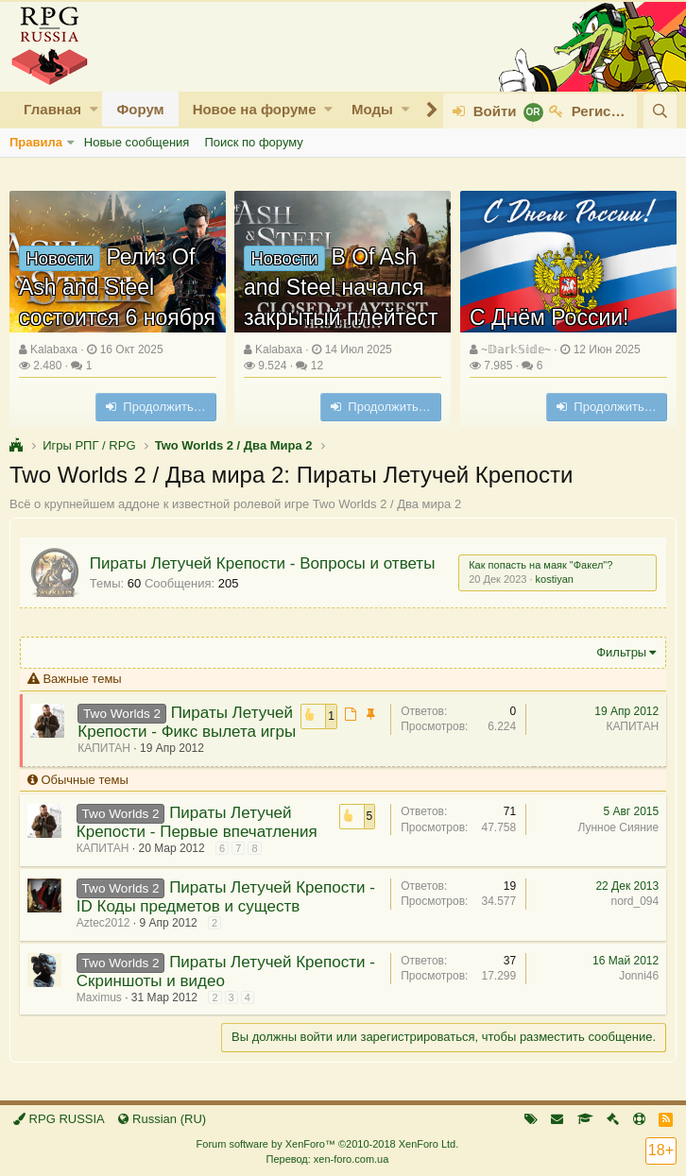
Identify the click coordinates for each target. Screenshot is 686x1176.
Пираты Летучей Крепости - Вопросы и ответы (263, 563)
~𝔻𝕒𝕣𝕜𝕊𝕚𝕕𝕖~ (516, 349)
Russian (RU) (162, 1119)
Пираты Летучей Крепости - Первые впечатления (197, 822)
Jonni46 (639, 975)
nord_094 (634, 901)
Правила (35, 142)
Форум (139, 109)
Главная (52, 109)
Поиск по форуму (253, 142)
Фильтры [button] (621, 652)
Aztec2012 (103, 922)
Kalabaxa (53, 349)
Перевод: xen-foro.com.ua (327, 1159)
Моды (372, 109)
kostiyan (554, 579)
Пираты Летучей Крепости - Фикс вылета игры (187, 722)
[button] (94, 109)
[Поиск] (660, 111)
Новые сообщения (137, 142)
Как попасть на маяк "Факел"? (540, 565)
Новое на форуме (255, 109)
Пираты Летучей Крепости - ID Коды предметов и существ (226, 896)
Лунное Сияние (618, 827)
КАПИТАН (104, 748)
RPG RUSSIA (59, 1119)
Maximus (99, 997)
